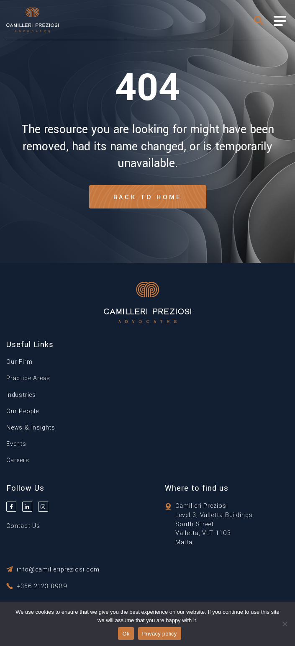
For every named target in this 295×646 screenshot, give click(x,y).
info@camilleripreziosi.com (58, 570)
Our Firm (19, 362)
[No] (284, 624)
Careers (17, 460)
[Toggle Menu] (280, 21)
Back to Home (147, 197)
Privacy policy (159, 634)
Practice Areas (28, 378)
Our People (22, 411)
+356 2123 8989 (42, 586)
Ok (125, 634)
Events (16, 444)
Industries (21, 395)
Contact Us (23, 526)
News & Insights (30, 427)
